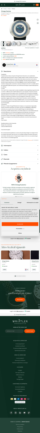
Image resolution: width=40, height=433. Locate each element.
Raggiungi (20, 299)
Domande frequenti (20, 389)
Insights (20, 370)
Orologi (5, 8)
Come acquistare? (20, 344)
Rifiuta (20, 233)
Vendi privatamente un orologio (20, 362)
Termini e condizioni (20, 424)
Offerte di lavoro (20, 375)
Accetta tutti (20, 224)
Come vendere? (20, 358)
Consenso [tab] (6, 202)
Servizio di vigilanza (20, 387)
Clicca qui (30, 140)
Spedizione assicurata (20, 350)
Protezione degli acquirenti (20, 348)
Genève (13, 8)
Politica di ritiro (20, 429)
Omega (9, 8)
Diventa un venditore (20, 360)
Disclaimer (20, 431)
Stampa (20, 377)
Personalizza (20, 228)
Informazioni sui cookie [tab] (32, 202)
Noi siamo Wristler (20, 372)
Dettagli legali (20, 379)
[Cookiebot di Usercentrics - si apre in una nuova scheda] (32, 199)
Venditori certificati (20, 346)
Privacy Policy (20, 426)
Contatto (20, 391)
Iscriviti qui (29, 331)
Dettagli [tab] (19, 202)
